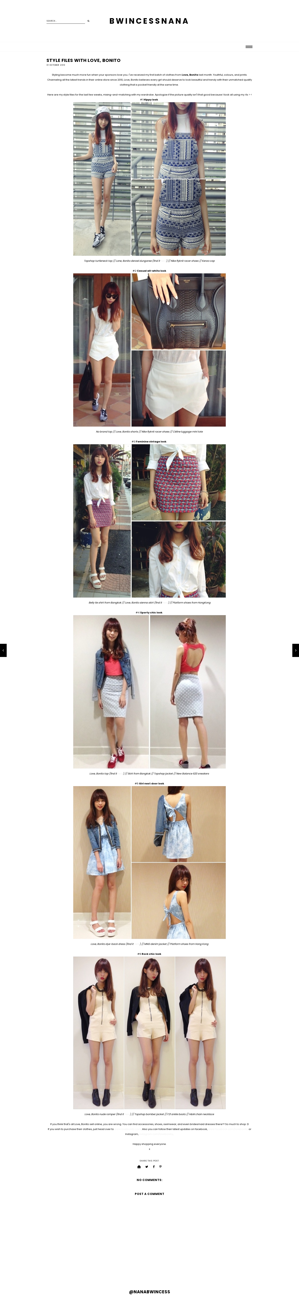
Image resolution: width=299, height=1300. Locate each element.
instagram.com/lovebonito (156, 1134)
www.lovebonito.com (127, 1129)
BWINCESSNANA (149, 21)
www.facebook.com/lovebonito (228, 1129)
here (163, 261)
